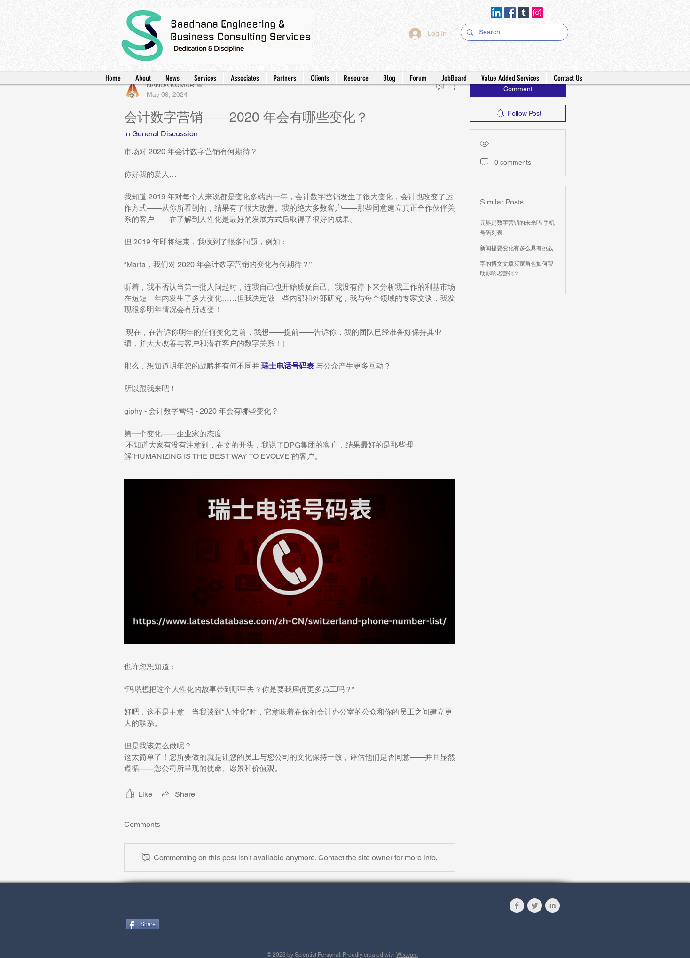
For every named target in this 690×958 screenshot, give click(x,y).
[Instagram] (537, 12)
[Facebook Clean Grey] (517, 905)
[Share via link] (177, 794)
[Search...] (513, 32)
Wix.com (407, 954)
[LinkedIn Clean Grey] (552, 905)
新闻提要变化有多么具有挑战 (516, 248)
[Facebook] (510, 12)
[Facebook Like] (184, 907)
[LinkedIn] (496, 12)
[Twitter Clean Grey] (534, 905)
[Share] (142, 924)
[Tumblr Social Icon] (523, 12)
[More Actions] (449, 86)
